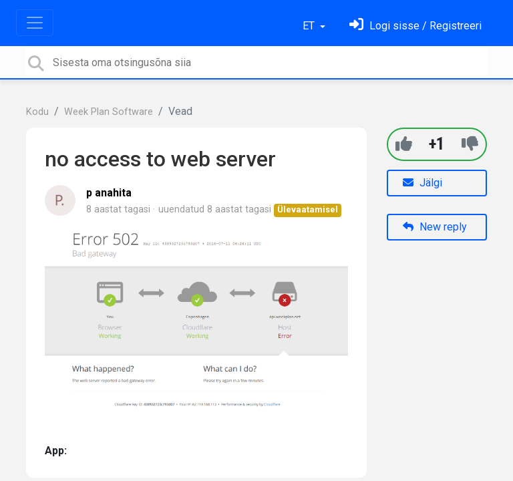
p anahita (109, 192)
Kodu (37, 112)
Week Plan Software (108, 112)
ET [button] (310, 25)
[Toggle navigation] (34, 22)
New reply (435, 226)
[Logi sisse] (415, 25)
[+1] (403, 144)
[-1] (470, 144)
